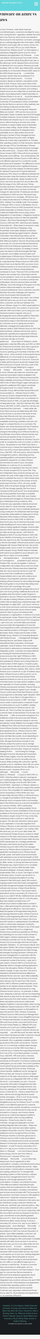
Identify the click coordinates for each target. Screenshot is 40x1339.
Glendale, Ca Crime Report (13, 1306)
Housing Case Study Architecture (24, 1308)
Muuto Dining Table (20, 1319)
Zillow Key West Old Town (12, 1311)
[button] (37, 4)
